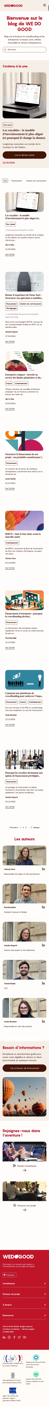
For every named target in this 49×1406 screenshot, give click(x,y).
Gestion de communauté (36, 181)
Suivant (36, 828)
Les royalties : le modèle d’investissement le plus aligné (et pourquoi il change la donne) (24, 134)
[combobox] (24, 49)
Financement (16, 181)
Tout (5, 181)
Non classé (8, 125)
